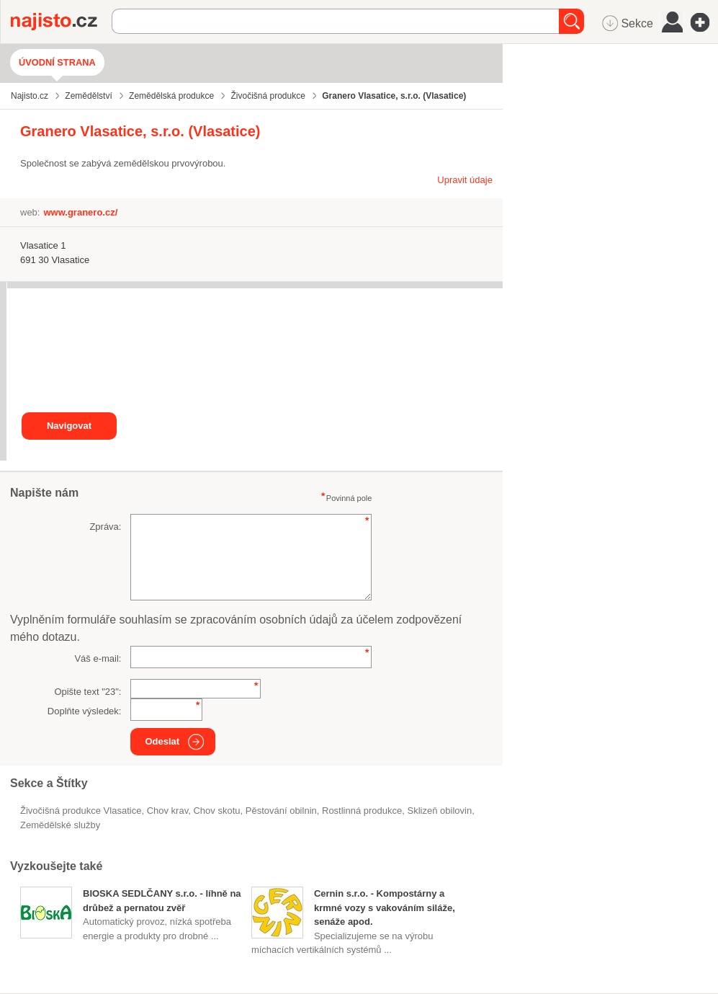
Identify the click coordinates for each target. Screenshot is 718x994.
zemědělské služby (60, 825)
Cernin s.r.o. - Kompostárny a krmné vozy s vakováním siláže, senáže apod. (384, 907)
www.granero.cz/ (80, 212)
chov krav (168, 810)
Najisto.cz (61, 21)
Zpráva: (105, 526)
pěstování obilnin (281, 810)
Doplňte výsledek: (85, 711)
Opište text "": (87, 691)
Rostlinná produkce (362, 810)
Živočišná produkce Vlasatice (80, 810)
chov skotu (216, 810)
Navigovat (69, 425)
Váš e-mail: (97, 658)
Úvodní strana (57, 62)
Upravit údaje (465, 179)
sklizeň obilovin (440, 810)
